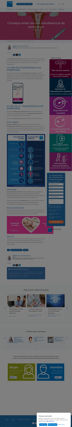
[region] (54, 420)
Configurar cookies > (61, 424)
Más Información (50, 421)
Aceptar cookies (43, 424)
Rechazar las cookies (52, 424)
